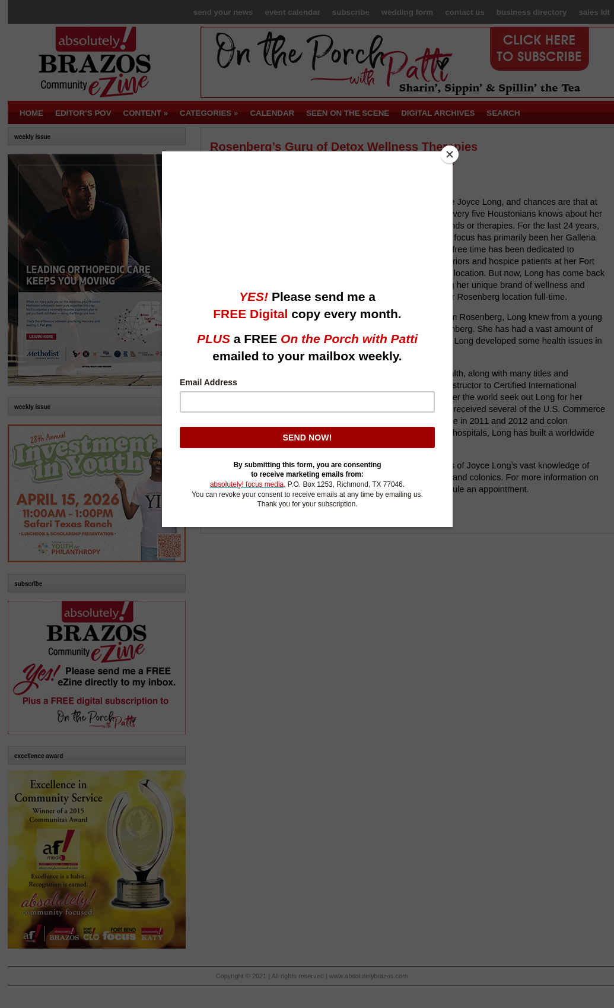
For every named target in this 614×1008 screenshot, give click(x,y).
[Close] (450, 154)
